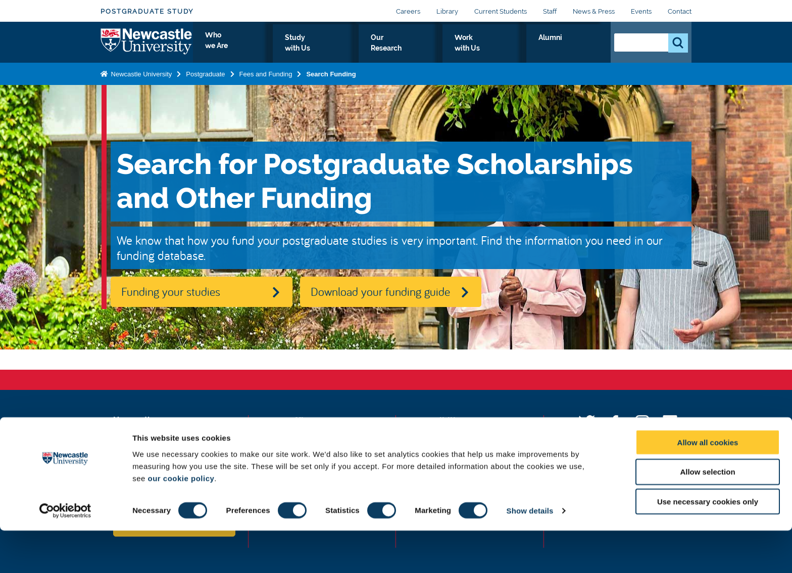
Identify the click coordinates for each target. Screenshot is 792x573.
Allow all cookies (707, 484)
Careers (408, 11)
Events (641, 11)
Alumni (581, 49)
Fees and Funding (265, 82)
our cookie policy (180, 520)
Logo (147, 47)
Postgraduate (205, 82)
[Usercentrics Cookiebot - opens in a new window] (65, 553)
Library (447, 11)
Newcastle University (140, 82)
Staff (550, 11)
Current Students (500, 11)
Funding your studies (170, 291)
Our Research (455, 49)
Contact (679, 11)
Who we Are (317, 49)
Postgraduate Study (147, 11)
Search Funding (331, 82)
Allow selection (707, 514)
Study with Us (386, 49)
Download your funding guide (380, 291)
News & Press (594, 11)
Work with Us (524, 49)
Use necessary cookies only (707, 544)
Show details (530, 553)
